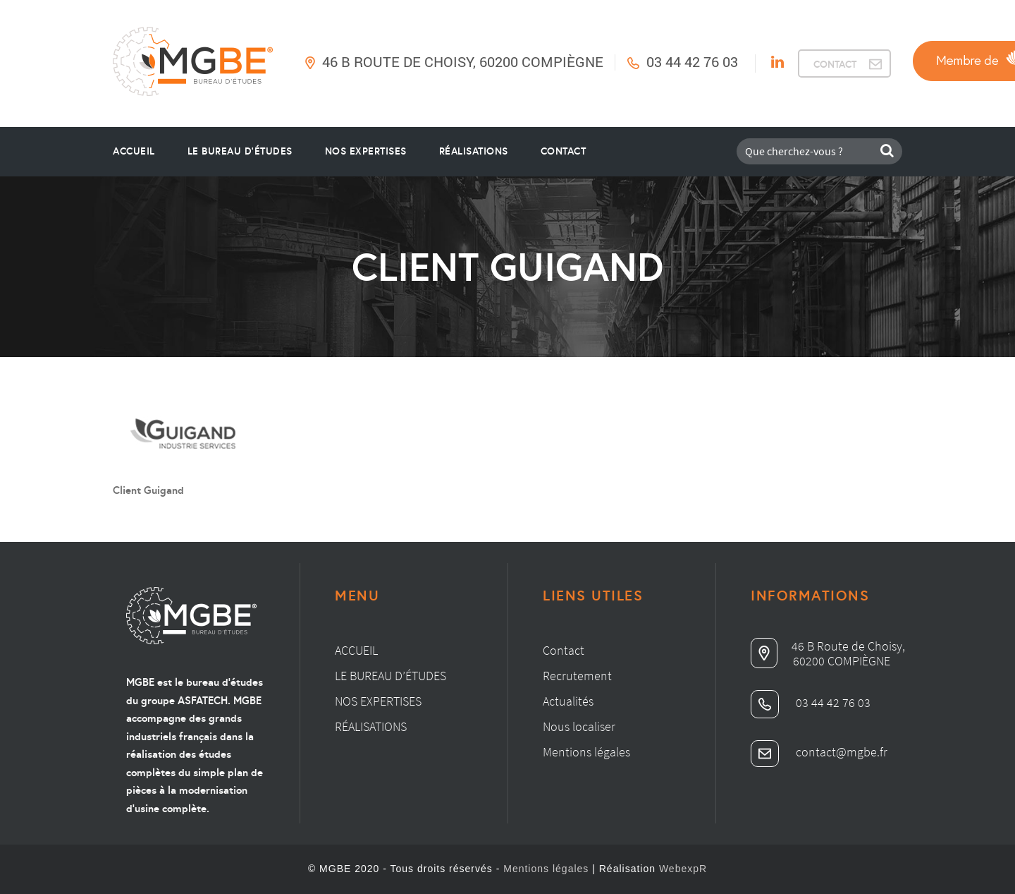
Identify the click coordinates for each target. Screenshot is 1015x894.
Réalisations (473, 151)
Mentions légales (586, 752)
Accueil (134, 151)
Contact (563, 151)
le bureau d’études (240, 151)
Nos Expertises (366, 151)
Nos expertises (378, 701)
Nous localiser (579, 726)
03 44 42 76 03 (692, 61)
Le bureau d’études (390, 676)
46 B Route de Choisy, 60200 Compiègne (462, 61)
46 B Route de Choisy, (828, 646)
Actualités (568, 701)
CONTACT (834, 64)
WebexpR (683, 868)
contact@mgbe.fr (819, 752)
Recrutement (577, 676)
